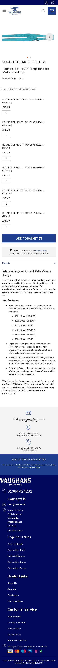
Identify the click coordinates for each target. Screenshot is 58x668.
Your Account (14, 616)
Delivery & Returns (17, 622)
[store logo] (15, 11)
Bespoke (12, 589)
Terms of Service (28, 467)
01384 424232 (41, 250)
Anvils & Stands (15, 544)
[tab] (29, 263)
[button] (49, 36)
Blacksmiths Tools (16, 550)
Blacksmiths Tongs (17, 562)
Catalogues (13, 595)
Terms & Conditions (17, 640)
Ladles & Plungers (16, 556)
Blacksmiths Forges (17, 568)
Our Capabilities (15, 601)
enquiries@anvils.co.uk (34, 419)
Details (6, 263)
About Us (12, 583)
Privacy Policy (50, 465)
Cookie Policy (14, 634)
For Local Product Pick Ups (29, 435)
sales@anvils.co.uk (16, 504)
